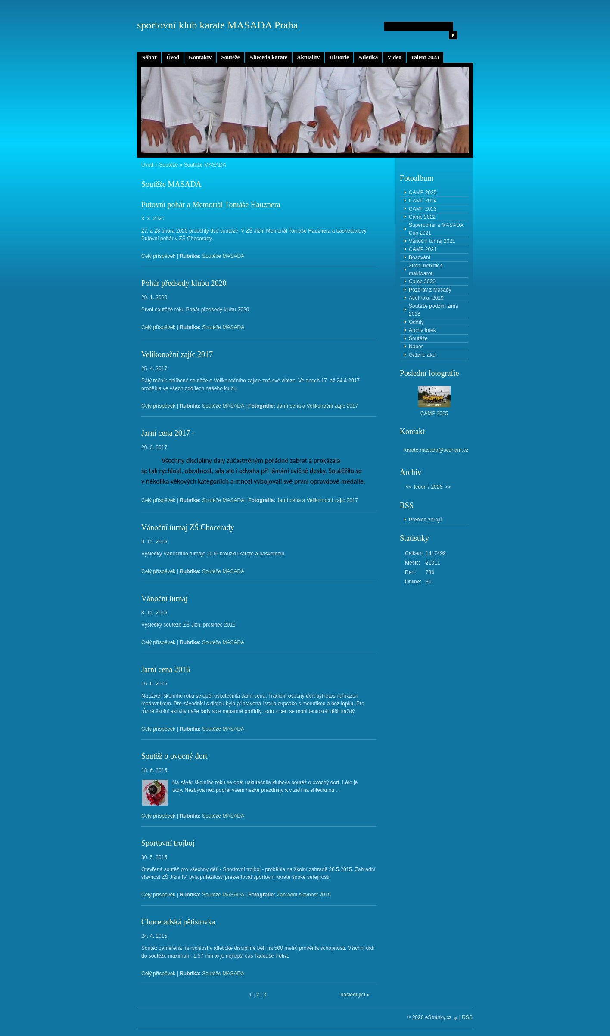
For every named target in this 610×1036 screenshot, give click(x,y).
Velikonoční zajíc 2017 (177, 354)
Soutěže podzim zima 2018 (433, 310)
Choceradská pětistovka (178, 922)
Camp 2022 (422, 217)
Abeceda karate (268, 57)
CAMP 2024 (422, 201)
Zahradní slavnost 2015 (303, 895)
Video (394, 57)
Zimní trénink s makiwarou (426, 269)
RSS (467, 1017)
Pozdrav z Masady (430, 290)
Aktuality (308, 57)
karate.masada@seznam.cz (436, 450)
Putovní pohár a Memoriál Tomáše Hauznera (210, 204)
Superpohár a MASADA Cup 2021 (436, 229)
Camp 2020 (422, 282)
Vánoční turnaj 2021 (432, 241)
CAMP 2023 (422, 209)
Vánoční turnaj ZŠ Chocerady (187, 527)
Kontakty (200, 57)
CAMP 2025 (422, 192)
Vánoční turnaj (164, 598)
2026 (436, 487)
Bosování (419, 257)
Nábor (149, 57)
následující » (355, 995)
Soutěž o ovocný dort (174, 756)
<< (408, 487)
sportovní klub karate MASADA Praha (217, 25)
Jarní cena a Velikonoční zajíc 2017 (317, 406)
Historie (339, 57)
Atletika (368, 57)
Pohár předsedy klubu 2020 (183, 283)
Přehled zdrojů (425, 520)
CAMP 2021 (422, 249)
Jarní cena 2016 (165, 669)
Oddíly (416, 322)
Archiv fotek (422, 330)
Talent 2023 (425, 57)
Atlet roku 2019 (426, 298)
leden (420, 487)
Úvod (172, 57)
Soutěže (230, 57)
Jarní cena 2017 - (167, 433)
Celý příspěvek (158, 256)
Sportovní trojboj (168, 843)
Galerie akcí (422, 355)
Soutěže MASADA (223, 256)
